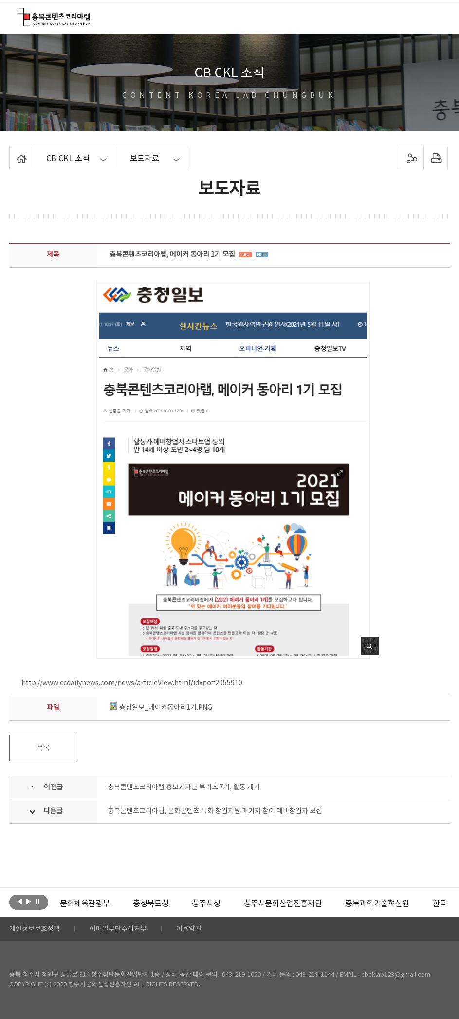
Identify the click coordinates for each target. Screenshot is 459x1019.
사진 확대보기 (370, 646)
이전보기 (19, 901)
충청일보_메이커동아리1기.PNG (161, 708)
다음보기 (28, 901)
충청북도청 (150, 903)
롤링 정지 (37, 901)
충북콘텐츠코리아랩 (20, 13)
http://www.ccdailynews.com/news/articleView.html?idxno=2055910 (131, 683)
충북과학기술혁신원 (377, 903)
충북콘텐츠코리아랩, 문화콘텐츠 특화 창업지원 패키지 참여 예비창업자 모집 (215, 811)
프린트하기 (435, 158)
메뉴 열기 (434, 16)
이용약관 (189, 929)
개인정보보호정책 (34, 929)
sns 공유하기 (411, 158)
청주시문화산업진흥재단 (283, 903)
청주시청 (206, 903)
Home (12, 152)
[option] (84, 903)
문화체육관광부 (85, 903)
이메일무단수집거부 (118, 929)
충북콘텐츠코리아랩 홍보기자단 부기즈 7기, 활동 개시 (184, 787)
